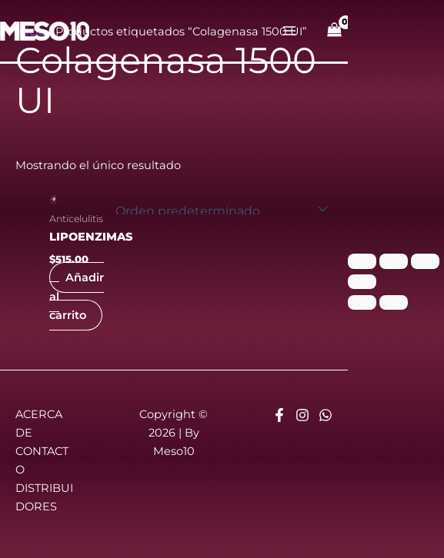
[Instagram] (302, 415)
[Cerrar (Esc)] (362, 282)
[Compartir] (425, 261)
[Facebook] (279, 415)
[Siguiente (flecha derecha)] (393, 303)
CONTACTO (41, 460)
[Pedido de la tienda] (218, 209)
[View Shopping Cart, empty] (334, 31)
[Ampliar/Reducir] (362, 261)
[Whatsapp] (325, 415)
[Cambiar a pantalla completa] (393, 261)
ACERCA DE (38, 423)
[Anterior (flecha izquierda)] (362, 303)
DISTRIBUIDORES (44, 497)
